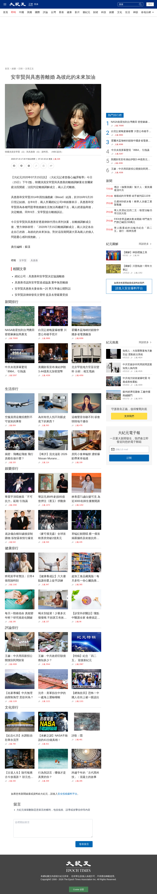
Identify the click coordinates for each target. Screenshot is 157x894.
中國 (21, 12)
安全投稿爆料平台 (67, 793)
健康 (69, 12)
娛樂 (111, 12)
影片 (77, 12)
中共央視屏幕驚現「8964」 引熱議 (130, 150)
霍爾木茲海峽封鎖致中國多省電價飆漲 (130, 141)
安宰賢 (23, 260)
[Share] (6, 338)
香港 (61, 12)
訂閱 (129, 458)
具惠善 (34, 260)
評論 (45, 12)
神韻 (135, 12)
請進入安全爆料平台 (129, 288)
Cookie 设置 (78, 889)
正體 (31, 4)
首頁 (5, 12)
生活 (127, 12)
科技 (103, 12)
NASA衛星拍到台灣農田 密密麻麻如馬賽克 (130, 122)
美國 (29, 12)
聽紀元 (86, 12)
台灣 (53, 12)
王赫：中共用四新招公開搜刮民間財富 (130, 169)
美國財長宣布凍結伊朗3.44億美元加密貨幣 (130, 159)
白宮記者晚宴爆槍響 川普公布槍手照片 (131, 131)
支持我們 (129, 416)
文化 (119, 12)
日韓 (20, 68)
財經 (95, 12)
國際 (37, 12)
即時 (13, 12)
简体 (36, 4)
